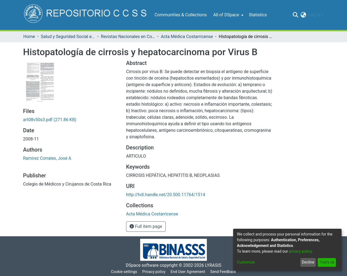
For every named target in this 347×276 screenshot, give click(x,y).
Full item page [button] (146, 226)
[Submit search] (295, 15)
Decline (308, 262)
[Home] (86, 15)
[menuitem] (227, 15)
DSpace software (142, 265)
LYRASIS (213, 265)
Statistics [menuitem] (258, 14)
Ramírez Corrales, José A (47, 158)
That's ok (326, 262)
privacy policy (300, 251)
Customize (246, 262)
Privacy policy (153, 271)
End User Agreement (188, 271)
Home (29, 36)
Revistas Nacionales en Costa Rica (128, 36)
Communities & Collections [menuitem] (181, 14)
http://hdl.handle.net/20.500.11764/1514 (165, 194)
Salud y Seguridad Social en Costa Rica (68, 36)
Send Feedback (223, 271)
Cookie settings (124, 271)
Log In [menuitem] (314, 14)
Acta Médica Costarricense (187, 36)
